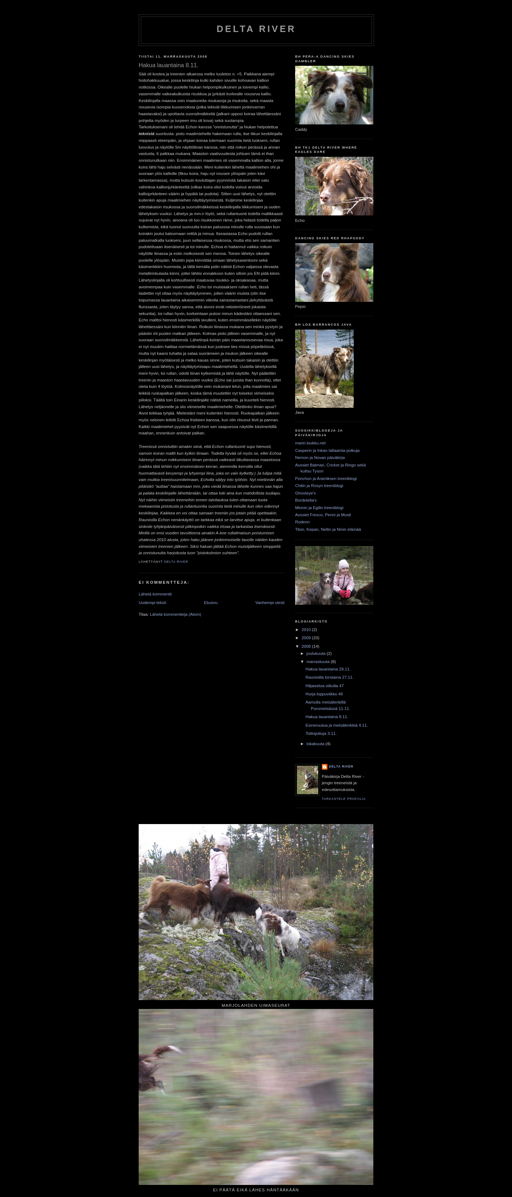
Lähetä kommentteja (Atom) (175, 614)
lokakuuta (315, 743)
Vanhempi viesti (269, 602)
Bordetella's (306, 500)
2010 (307, 629)
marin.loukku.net (310, 442)
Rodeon (302, 521)
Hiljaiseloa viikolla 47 (324, 685)
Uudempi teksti (152, 602)
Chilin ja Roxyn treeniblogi (319, 485)
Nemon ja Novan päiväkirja (320, 457)
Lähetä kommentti (155, 594)
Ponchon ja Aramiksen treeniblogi (326, 478)
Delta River (256, 29)
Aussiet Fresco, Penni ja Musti (323, 514)
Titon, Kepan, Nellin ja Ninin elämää (328, 529)
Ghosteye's (305, 493)
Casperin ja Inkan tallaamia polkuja (327, 450)
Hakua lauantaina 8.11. (326, 716)
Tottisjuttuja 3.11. (321, 733)
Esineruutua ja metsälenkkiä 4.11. (336, 725)
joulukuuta (316, 653)
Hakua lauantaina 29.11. (328, 669)
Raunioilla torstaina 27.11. (329, 677)
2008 (307, 646)
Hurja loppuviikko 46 (324, 693)
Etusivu (211, 602)
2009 (307, 637)
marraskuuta (318, 661)
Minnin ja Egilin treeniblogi (319, 507)
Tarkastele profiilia (344, 799)
